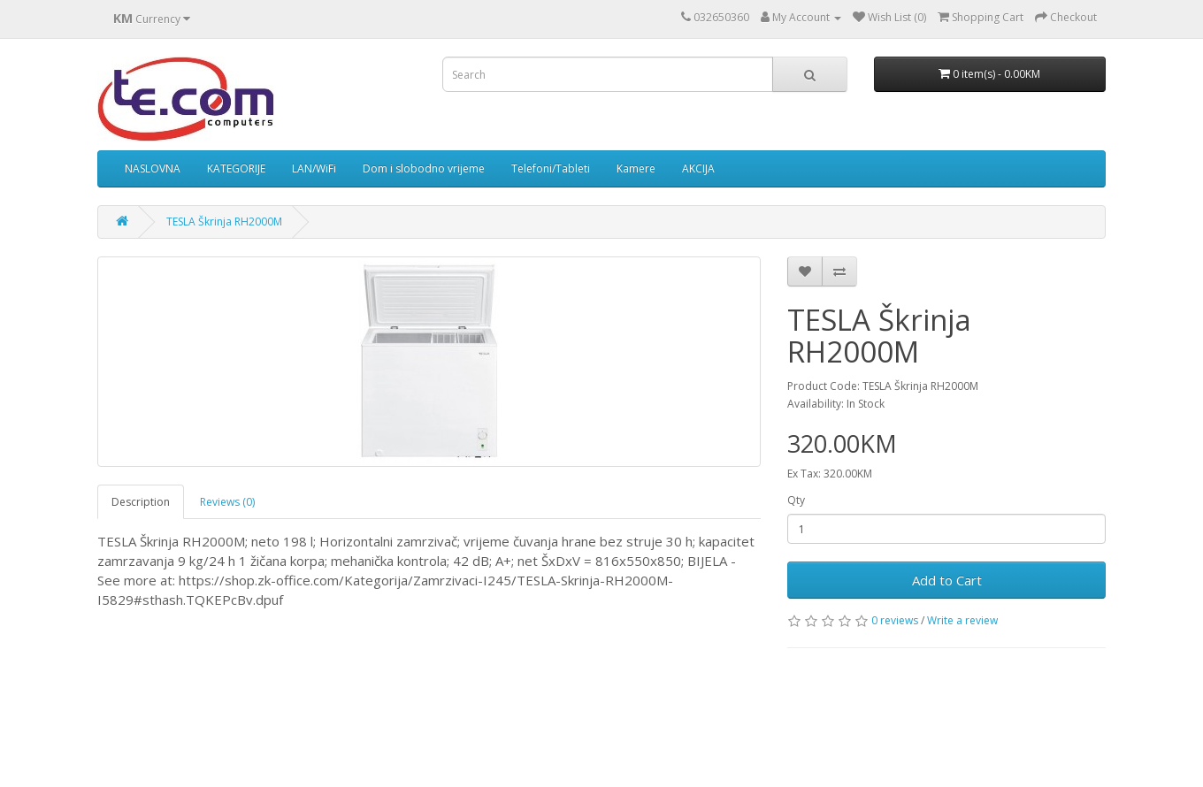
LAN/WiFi (314, 168)
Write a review (962, 620)
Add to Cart (947, 580)
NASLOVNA (152, 168)
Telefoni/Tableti (550, 168)
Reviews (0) (227, 501)
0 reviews (894, 620)
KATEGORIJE (236, 168)
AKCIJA (698, 168)
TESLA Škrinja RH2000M (224, 221)
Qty (796, 500)
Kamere (636, 168)
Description (140, 501)
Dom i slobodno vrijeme (424, 168)
